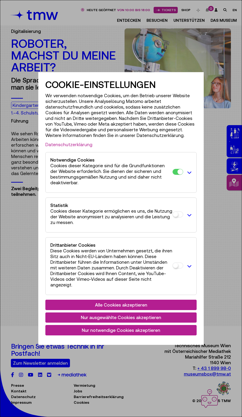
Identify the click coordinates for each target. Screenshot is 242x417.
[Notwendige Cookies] (178, 172)
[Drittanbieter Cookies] (178, 265)
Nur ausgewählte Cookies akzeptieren (121, 317)
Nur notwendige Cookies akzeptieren (121, 330)
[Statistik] (178, 214)
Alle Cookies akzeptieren (121, 304)
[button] (189, 172)
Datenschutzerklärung (68, 144)
